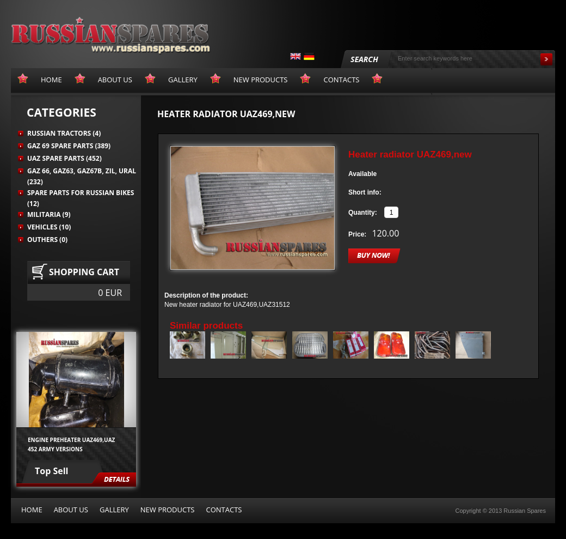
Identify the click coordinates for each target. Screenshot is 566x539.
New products (167, 509)
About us (71, 509)
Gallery (114, 509)
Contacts (224, 509)
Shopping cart (84, 272)
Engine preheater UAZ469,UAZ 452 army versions (71, 444)
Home (31, 509)
